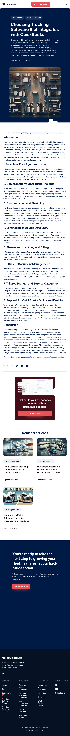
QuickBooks (60, 694)
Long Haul (42, 695)
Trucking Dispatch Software (23, 688)
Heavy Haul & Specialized (42, 688)
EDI (56, 686)
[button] (66, 4)
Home (4, 686)
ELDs (57, 690)
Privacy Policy (28, 730)
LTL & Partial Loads (40, 704)
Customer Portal (23, 718)
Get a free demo (40, 4)
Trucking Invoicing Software (23, 697)
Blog (3, 690)
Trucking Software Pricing (5, 702)
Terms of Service (40, 730)
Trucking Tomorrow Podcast (6, 710)
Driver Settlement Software (23, 705)
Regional (41, 698)
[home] (9, 4)
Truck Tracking (22, 712)
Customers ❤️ (6, 695)
